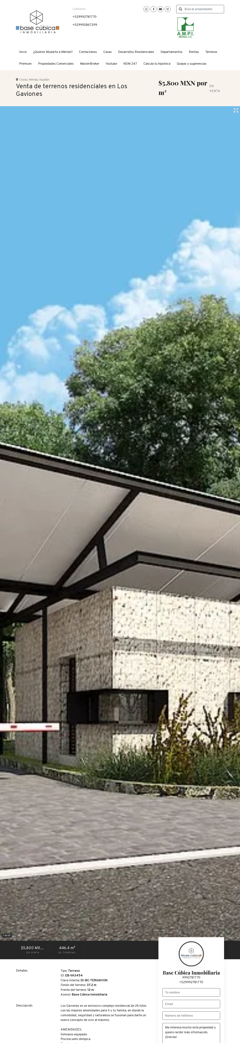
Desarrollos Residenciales (136, 52)
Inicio (23, 52)
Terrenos (211, 52)
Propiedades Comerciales (56, 64)
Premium (25, 64)
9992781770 (191, 978)
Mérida (33, 80)
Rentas (194, 52)
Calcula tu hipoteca (156, 64)
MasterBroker (89, 64)
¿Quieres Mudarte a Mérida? (53, 52)
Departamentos (171, 52)
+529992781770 (191, 982)
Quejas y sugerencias (191, 64)
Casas (107, 52)
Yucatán (44, 80)
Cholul (23, 80)
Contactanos (88, 52)
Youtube (111, 64)
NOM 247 (130, 64)
